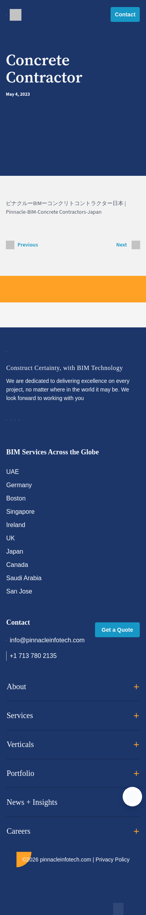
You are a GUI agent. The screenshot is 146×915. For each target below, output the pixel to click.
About (73, 687)
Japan (14, 551)
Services (73, 716)
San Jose (19, 591)
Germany (19, 485)
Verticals (73, 745)
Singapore (20, 511)
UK (10, 538)
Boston (16, 498)
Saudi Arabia (24, 578)
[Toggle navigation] (6, 14)
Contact (125, 14)
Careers (73, 831)
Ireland (15, 525)
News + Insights (73, 802)
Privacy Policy (113, 859)
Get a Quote (117, 630)
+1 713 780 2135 (31, 656)
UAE (12, 471)
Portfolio (73, 773)
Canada (17, 564)
